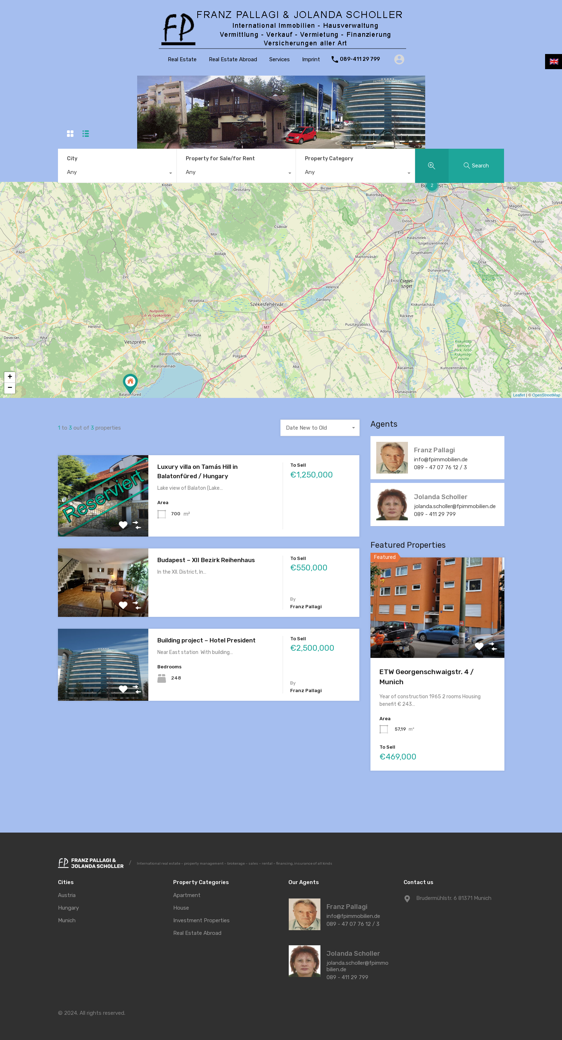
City (72, 159)
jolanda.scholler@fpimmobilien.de (455, 506)
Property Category (329, 159)
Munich (67, 920)
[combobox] (117, 174)
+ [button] (10, 377)
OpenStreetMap (546, 395)
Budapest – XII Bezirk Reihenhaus (206, 560)
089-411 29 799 (360, 59)
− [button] (10, 388)
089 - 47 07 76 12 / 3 (441, 467)
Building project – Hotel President (206, 640)
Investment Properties (201, 920)
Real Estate (182, 59)
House (181, 908)
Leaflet (519, 395)
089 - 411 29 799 (436, 514)
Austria (67, 895)
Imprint (311, 59)
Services (279, 59)
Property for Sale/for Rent (220, 159)
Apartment (187, 895)
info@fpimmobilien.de (441, 459)
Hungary (68, 908)
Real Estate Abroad (233, 59)
